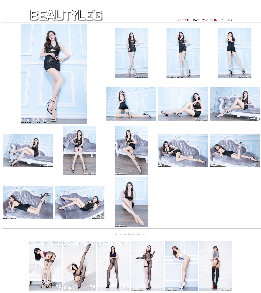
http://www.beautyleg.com (131, 234)
